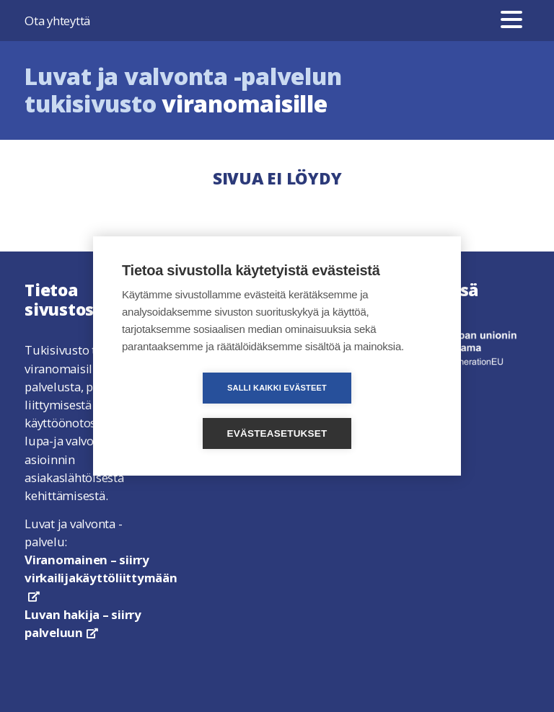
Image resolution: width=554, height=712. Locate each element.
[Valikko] (511, 20)
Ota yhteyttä (57, 20)
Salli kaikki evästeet (194, 410)
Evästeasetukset (360, 411)
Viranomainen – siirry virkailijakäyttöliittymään (101, 576)
